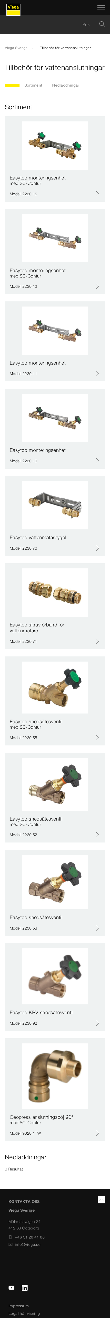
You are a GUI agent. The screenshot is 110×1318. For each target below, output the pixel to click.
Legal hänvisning (24, 1313)
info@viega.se (24, 1244)
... (33, 48)
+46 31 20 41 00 (27, 1237)
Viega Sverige (16, 48)
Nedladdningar (65, 85)
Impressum (19, 1305)
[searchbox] (51, 24)
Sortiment (33, 85)
